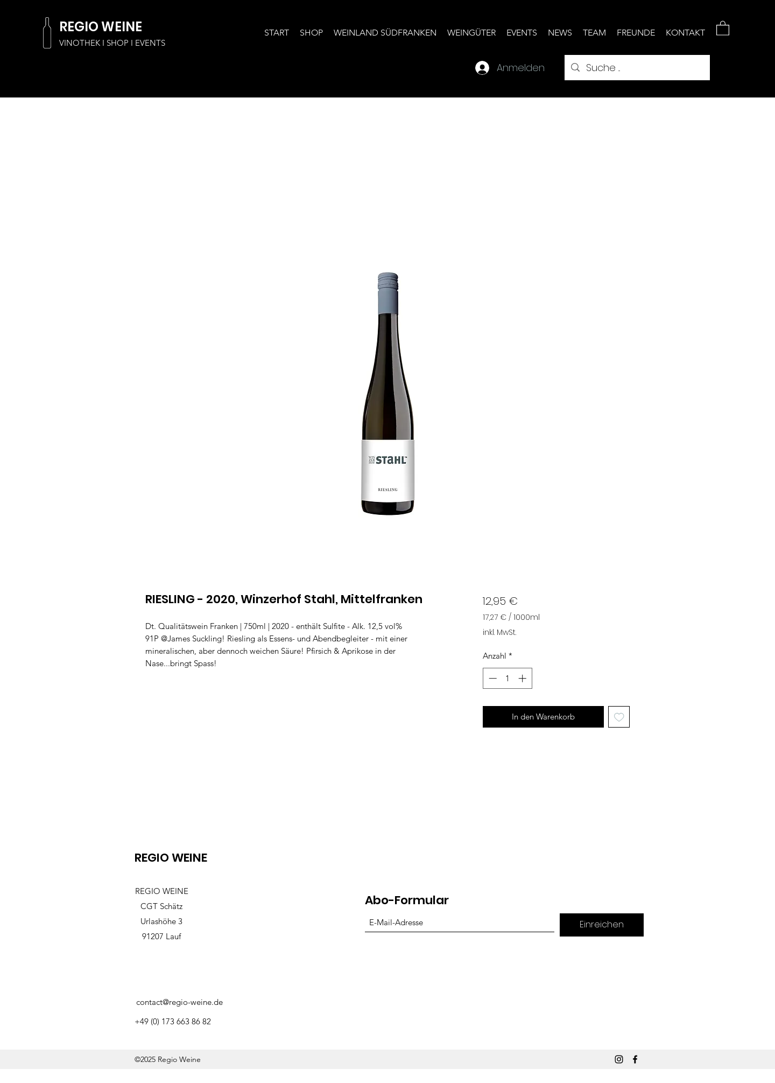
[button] (722, 28)
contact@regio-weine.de (179, 1002)
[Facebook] (635, 1059)
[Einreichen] (602, 925)
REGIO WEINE (100, 27)
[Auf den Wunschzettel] (619, 717)
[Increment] (523, 678)
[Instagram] (619, 1059)
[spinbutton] (507, 678)
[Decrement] (491, 678)
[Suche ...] (636, 68)
